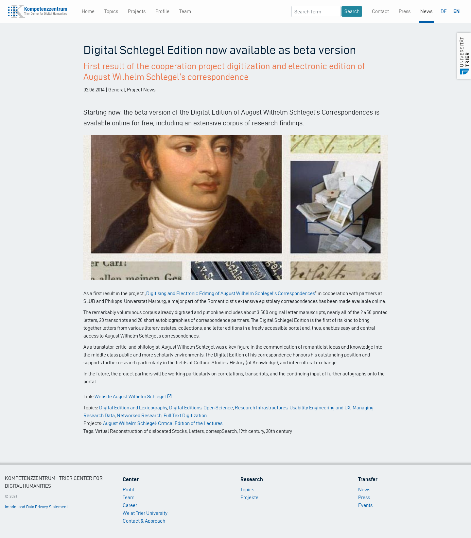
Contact (380, 11)
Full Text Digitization (185, 415)
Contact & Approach (144, 521)
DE (444, 11)
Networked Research (139, 415)
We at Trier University (145, 513)
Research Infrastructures (261, 407)
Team (185, 11)
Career (130, 505)
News (426, 11)
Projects (137, 11)
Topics (111, 11)
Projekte (249, 497)
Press (404, 11)
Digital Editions (185, 407)
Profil (128, 489)
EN (456, 11)
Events (365, 505)
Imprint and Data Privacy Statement (36, 507)
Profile (162, 11)
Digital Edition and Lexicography (133, 407)
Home (88, 11)
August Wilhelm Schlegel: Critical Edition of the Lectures (162, 423)
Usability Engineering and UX (320, 407)
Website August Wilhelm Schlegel (133, 396)
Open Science (218, 407)
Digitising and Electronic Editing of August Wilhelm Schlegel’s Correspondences (230, 293)
